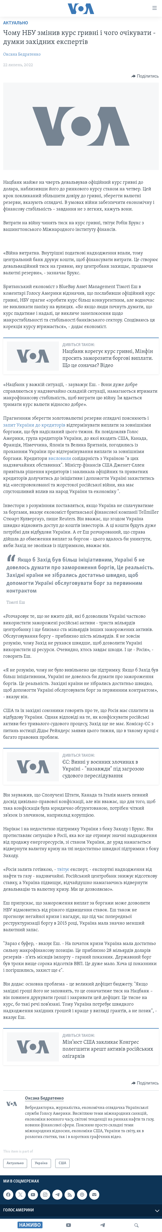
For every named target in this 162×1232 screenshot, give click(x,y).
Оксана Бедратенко (22, 54)
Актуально (15, 23)
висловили (60, 458)
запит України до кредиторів (34, 425)
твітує (63, 869)
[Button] (145, 76)
